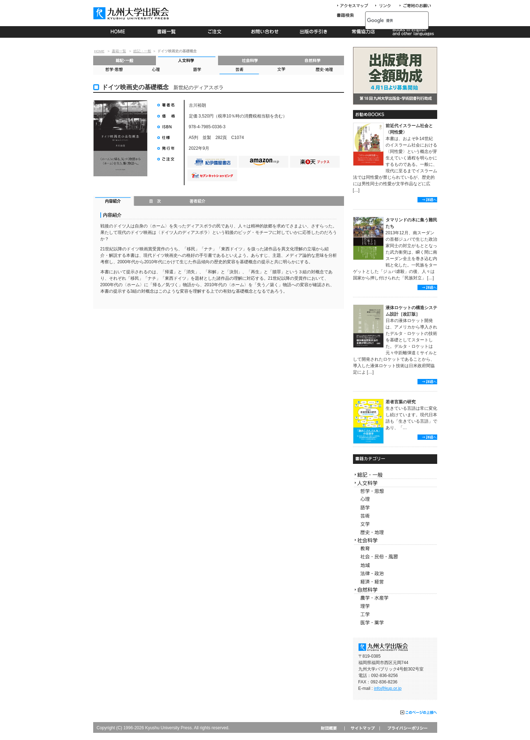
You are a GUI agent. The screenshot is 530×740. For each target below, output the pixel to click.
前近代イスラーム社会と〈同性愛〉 (409, 129)
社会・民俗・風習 (395, 557)
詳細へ (427, 199)
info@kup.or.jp (388, 688)
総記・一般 (142, 51)
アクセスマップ (355, 6)
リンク (386, 6)
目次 (155, 201)
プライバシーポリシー (406, 728)
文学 (281, 70)
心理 (155, 70)
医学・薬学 (395, 623)
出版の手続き (314, 32)
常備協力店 (363, 32)
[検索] (389, 20)
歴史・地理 (323, 70)
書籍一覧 (166, 32)
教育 (395, 549)
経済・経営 (395, 582)
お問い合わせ (265, 32)
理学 (395, 606)
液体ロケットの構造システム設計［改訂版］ (411, 311)
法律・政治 (395, 574)
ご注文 (215, 32)
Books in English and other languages (412, 32)
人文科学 (187, 60)
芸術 (239, 70)
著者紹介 (197, 201)
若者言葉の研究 (401, 401)
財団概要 (331, 728)
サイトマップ (361, 728)
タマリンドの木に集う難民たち (411, 223)
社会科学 (250, 60)
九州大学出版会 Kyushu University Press (132, 13)
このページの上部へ (418, 713)
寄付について (415, 6)
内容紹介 (113, 201)
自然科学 (312, 60)
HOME (117, 32)
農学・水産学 (395, 598)
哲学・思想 (114, 70)
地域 (395, 565)
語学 (197, 70)
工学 (395, 614)
